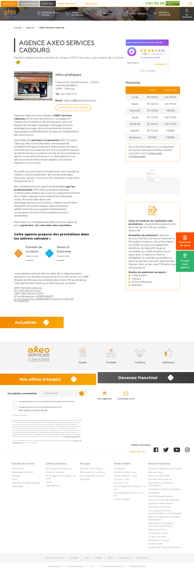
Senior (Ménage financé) (160, 498)
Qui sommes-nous (54, 559)
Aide (87, 559)
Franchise (48, 3)
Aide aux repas (155, 474)
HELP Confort (24, 412)
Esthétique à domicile (159, 509)
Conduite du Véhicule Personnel (164, 549)
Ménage (16, 477)
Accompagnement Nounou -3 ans (129, 496)
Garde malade (155, 545)
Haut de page (54, 568)
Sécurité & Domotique (91, 470)
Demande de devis (185, 241)
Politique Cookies (137, 568)
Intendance (18, 470)
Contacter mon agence (73, 108)
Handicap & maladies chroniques (164, 491)
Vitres (15, 481)
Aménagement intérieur (92, 477)
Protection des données (111, 568)
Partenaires (124, 559)
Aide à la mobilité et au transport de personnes (164, 520)
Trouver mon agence (185, 261)
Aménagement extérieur (92, 474)
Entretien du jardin (55, 474)
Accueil (17, 27)
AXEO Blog (91, 3)
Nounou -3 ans (121, 484)
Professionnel (28, 3)
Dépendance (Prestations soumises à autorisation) (161, 526)
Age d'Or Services (40, 412)
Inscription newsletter (22, 395)
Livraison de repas (157, 538)
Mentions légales (75, 568)
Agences (30, 27)
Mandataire (154, 494)
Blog (110, 559)
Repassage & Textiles (22, 474)
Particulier (9, 4)
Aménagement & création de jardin (61, 479)
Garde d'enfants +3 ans (125, 477)
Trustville (151, 71)
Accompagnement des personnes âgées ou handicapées (165, 514)
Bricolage (84, 481)
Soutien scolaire (122, 501)
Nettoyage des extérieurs (59, 470)
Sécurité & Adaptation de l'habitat (165, 470)
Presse (98, 559)
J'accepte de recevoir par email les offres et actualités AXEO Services (46, 403)
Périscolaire (120, 470)
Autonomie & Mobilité (159, 477)
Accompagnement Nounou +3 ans (129, 490)
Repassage (17, 488)
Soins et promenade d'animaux (163, 501)
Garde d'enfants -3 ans (125, 474)
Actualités (73, 559)
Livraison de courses (158, 535)
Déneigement (53, 487)
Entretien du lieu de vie (159, 481)
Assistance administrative (161, 505)
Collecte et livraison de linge (26, 484)
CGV (92, 568)
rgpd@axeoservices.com (71, 438)
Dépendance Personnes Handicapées (160, 486)
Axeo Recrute (67, 3)
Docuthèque (142, 559)
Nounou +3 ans (121, 481)
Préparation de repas (158, 542)
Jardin (49, 484)
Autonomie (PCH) (157, 531)
